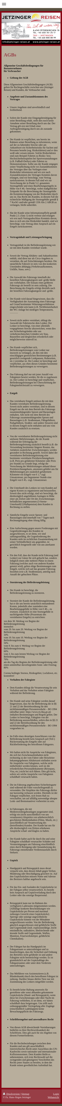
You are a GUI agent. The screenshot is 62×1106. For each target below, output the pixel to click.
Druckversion (11, 1094)
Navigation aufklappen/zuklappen (31, 4)
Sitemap (25, 1094)
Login (56, 1094)
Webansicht (53, 1097)
